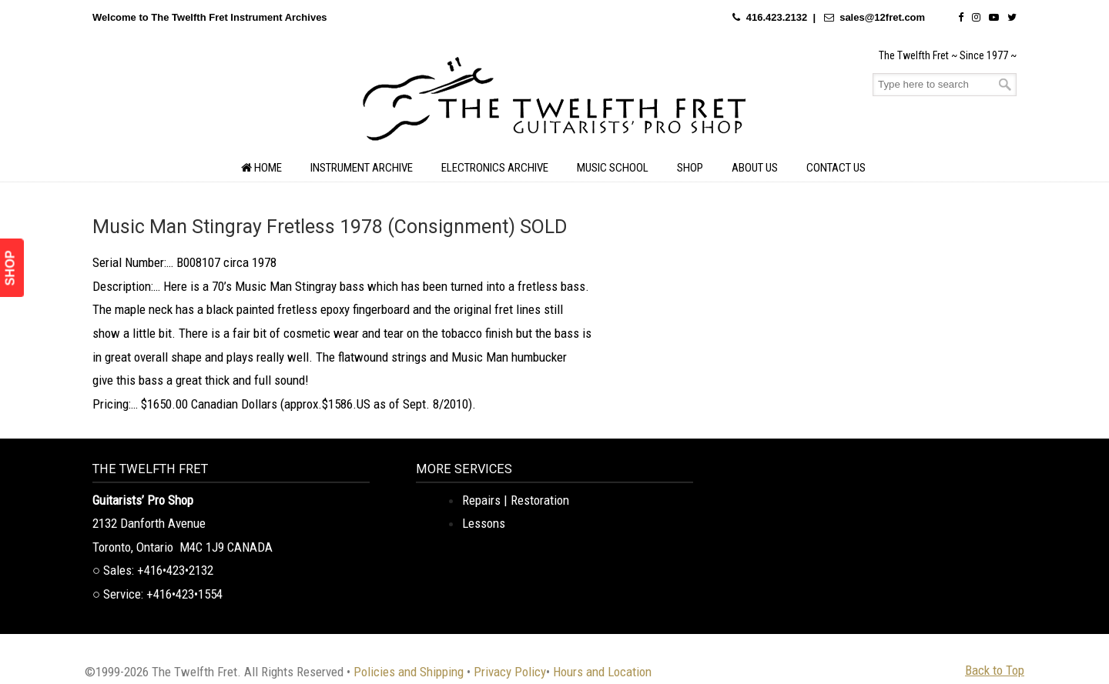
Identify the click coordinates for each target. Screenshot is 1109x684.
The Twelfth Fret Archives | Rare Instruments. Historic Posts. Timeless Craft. (554, 103)
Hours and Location (602, 671)
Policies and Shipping (408, 671)
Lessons (483, 523)
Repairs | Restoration (515, 500)
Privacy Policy (510, 671)
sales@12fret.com (882, 17)
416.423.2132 (777, 17)
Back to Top (994, 670)
